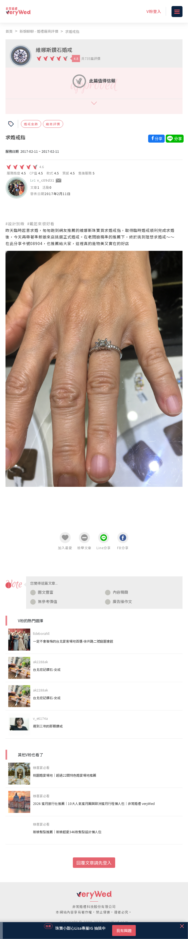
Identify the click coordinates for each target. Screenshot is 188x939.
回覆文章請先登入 (94, 862)
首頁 (9, 31)
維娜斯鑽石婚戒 (54, 49)
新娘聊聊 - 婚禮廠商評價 (39, 31)
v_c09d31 (45, 180)
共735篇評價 (90, 58)
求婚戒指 (72, 31)
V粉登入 (153, 11)
